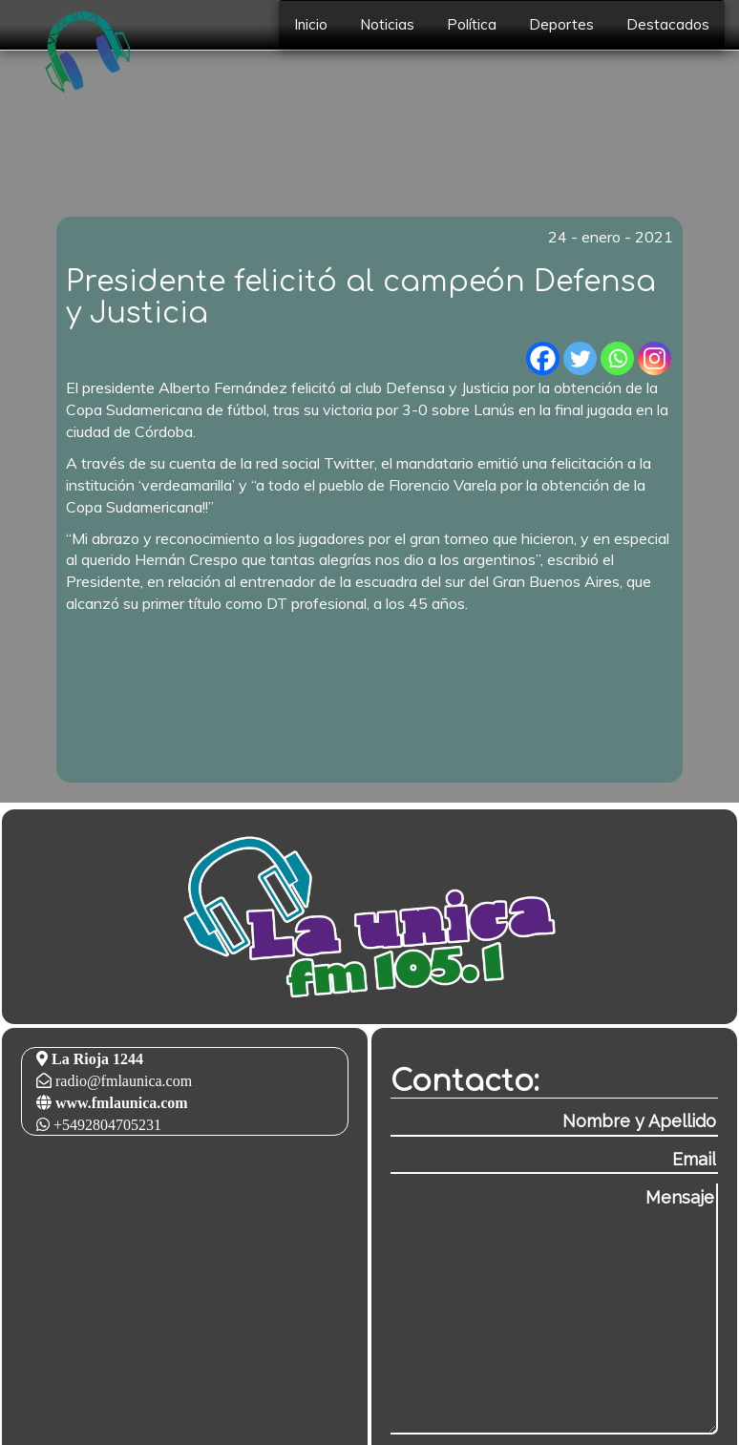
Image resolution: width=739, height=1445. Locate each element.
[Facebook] (543, 358)
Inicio (310, 24)
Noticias (387, 24)
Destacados (667, 24)
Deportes (561, 24)
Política (471, 24)
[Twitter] (580, 358)
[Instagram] (654, 358)
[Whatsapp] (617, 358)
